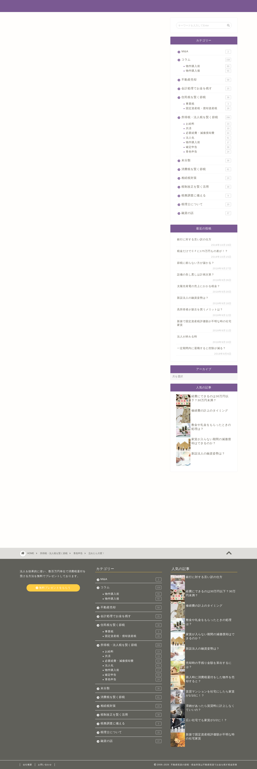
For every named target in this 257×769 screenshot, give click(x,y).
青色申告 (208, 152)
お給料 (208, 124)
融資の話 (206, 213)
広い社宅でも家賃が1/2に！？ (206, 720)
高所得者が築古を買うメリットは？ (200, 309)
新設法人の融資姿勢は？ (193, 297)
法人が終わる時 (187, 336)
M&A (206, 52)
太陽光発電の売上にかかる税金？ (198, 286)
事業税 (208, 104)
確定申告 (208, 147)
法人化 (208, 138)
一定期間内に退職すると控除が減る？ (201, 348)
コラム (206, 60)
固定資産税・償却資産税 (208, 108)
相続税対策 (206, 178)
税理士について (206, 204)
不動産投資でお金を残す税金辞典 (128, 6)
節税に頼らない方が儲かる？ (195, 262)
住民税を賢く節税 (206, 97)
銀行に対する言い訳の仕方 (194, 239)
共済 (208, 128)
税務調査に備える (206, 196)
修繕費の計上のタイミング (209, 410)
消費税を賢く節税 (206, 169)
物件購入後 (208, 71)
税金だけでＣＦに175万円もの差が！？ (202, 251)
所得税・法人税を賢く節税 (40, 25)
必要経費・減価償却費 (208, 133)
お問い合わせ (45, 764)
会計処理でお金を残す (206, 88)
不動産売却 (206, 80)
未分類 (206, 160)
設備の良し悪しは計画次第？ (195, 274)
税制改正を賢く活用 (206, 187)
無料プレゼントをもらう (53, 587)
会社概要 (27, 764)
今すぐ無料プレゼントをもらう (92, 434)
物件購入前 (208, 66)
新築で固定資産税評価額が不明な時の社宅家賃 (204, 323)
